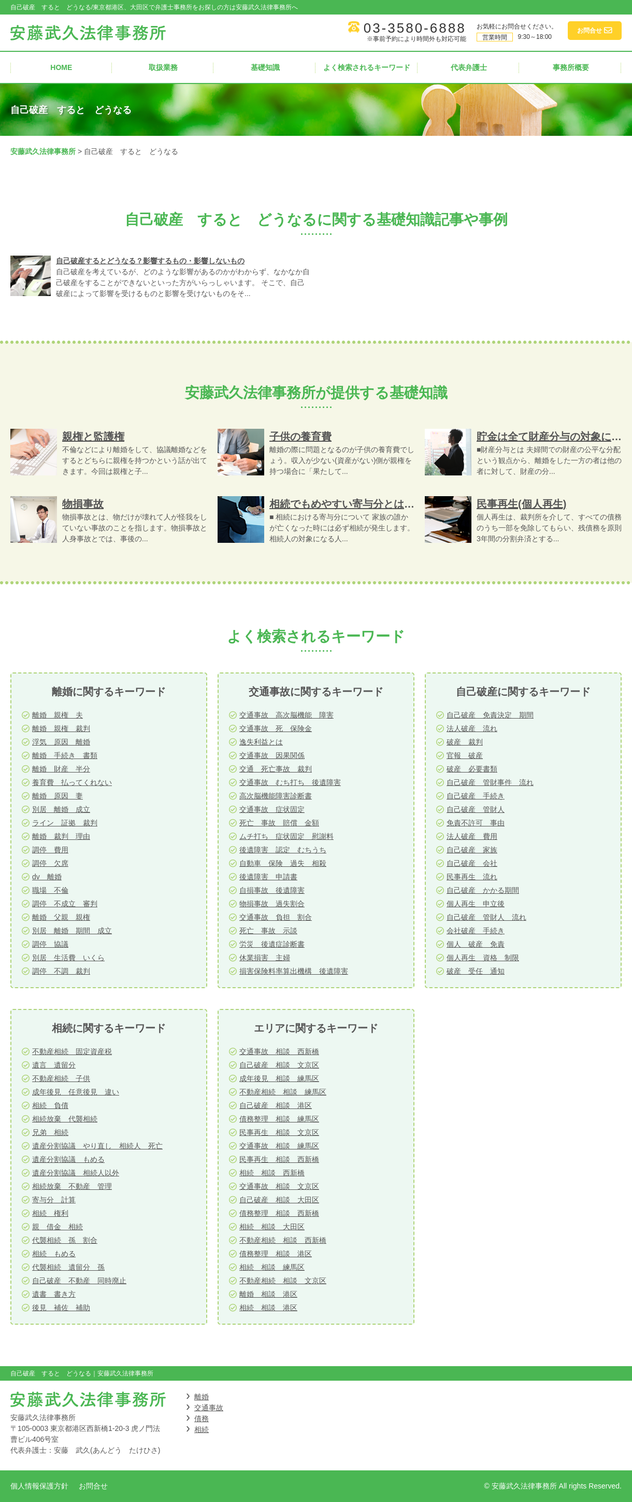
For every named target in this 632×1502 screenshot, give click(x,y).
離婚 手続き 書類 (64, 755)
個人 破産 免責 (476, 944)
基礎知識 (265, 67)
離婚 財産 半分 (61, 769)
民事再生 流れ (472, 877)
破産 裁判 (465, 742)
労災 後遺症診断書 (272, 944)
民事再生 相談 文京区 (279, 1132)
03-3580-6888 (415, 28)
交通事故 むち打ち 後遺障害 (290, 782)
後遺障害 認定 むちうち (282, 850)
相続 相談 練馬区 (272, 1267)
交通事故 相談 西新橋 (279, 1051)
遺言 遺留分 (54, 1065)
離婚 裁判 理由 (61, 836)
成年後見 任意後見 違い (75, 1092)
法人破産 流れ (472, 728)
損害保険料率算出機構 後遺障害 (293, 971)
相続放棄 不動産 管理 (72, 1186)
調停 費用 (50, 850)
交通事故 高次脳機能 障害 (286, 715)
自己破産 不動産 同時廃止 (79, 1280)
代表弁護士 (469, 67)
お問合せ (93, 1486)
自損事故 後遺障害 (272, 890)
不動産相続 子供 (61, 1078)
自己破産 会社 (472, 863)
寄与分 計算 (54, 1200)
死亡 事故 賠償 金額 (279, 823)
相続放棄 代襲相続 (64, 1119)
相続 (201, 1429)
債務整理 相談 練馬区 (279, 1119)
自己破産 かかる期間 (483, 890)
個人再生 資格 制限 (483, 957)
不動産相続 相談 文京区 (282, 1280)
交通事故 (208, 1407)
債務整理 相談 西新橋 (279, 1213)
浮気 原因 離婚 (61, 742)
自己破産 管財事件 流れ (490, 782)
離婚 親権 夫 (57, 715)
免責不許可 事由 (476, 823)
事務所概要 (571, 67)
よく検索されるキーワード (366, 67)
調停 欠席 (50, 863)
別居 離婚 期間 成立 (72, 931)
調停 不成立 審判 (64, 904)
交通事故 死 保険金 (275, 728)
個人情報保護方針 (39, 1486)
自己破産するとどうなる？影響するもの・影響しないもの (150, 261)
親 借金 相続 (57, 1227)
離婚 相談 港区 (268, 1294)
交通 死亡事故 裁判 (275, 769)
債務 (201, 1418)
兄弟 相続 (50, 1132)
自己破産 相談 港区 (275, 1105)
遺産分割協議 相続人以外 (75, 1173)
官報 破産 (465, 755)
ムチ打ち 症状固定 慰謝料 (286, 836)
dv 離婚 (47, 877)
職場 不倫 (50, 890)
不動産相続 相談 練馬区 (282, 1092)
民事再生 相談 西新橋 (279, 1159)
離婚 (201, 1397)
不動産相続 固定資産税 (72, 1051)
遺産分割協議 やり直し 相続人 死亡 (97, 1146)
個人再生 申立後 (476, 904)
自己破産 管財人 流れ (486, 917)
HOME (61, 67)
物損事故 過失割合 (272, 904)
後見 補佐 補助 (61, 1307)
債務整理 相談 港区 (275, 1254)
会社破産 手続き (476, 931)
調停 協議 (50, 944)
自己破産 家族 (472, 850)
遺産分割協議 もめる (68, 1159)
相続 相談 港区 (268, 1307)
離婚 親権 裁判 (61, 728)
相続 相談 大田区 (272, 1227)
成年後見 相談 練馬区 (279, 1078)
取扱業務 (163, 67)
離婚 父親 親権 (61, 917)
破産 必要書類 (472, 769)
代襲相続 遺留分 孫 (68, 1267)
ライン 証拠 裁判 (64, 823)
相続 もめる (54, 1254)
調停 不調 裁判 (61, 971)
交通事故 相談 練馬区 (279, 1146)
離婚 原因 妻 (57, 796)
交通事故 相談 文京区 (279, 1186)
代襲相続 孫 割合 (64, 1240)
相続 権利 (50, 1213)
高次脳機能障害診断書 (275, 796)
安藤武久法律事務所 (43, 151)
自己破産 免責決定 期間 (490, 715)
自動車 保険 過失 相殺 (282, 863)
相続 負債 (50, 1105)
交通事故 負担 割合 (275, 917)
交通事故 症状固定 (272, 809)
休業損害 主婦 (264, 957)
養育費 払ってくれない (72, 782)
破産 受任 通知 (476, 971)
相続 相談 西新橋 (272, 1173)
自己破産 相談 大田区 (279, 1200)
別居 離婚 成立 (61, 809)
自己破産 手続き (476, 796)
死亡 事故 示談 (268, 931)
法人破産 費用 (472, 836)
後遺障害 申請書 (268, 877)
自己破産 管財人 (476, 809)
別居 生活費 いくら (68, 957)
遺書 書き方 (54, 1294)
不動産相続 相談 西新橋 (282, 1240)
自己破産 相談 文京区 (279, 1065)
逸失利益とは (261, 742)
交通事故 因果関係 (272, 755)
